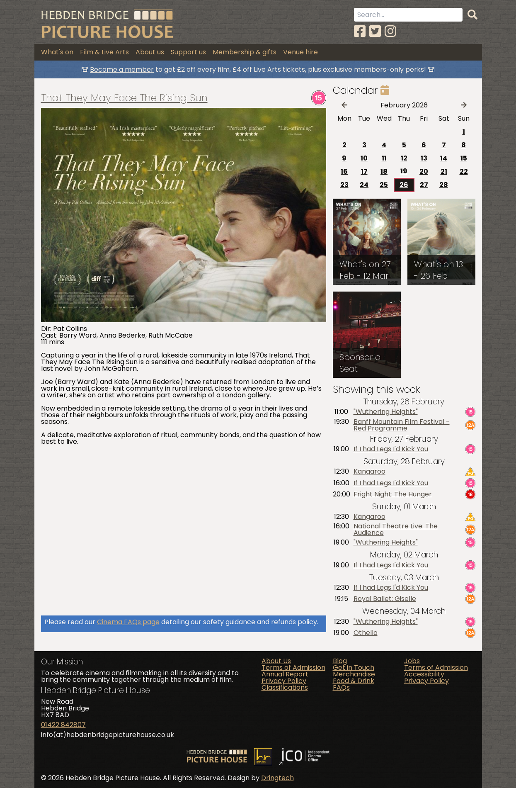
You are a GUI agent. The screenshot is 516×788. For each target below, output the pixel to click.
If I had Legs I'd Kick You (391, 449)
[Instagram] (390, 31)
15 (463, 158)
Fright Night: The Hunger (393, 494)
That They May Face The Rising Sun (124, 98)
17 (364, 171)
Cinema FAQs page (128, 622)
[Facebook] (360, 31)
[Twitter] (375, 31)
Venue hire (300, 52)
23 (344, 185)
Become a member (122, 69)
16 (344, 171)
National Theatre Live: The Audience (396, 529)
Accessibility (424, 674)
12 (404, 158)
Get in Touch (353, 667)
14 (443, 158)
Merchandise (354, 674)
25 (384, 185)
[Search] (472, 15)
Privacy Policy (284, 681)
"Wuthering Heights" (386, 412)
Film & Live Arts (104, 52)
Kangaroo (369, 471)
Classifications (285, 687)
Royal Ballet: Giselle (385, 599)
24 (364, 185)
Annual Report (285, 674)
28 (443, 185)
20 (423, 171)
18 (384, 171)
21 (444, 171)
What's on (57, 52)
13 (424, 158)
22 (464, 171)
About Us (276, 661)
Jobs (412, 661)
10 (364, 158)
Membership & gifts (244, 52)
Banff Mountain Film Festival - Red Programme (402, 425)
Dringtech (277, 778)
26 (404, 185)
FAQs (341, 687)
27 (424, 185)
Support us (188, 52)
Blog (340, 661)
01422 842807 (63, 725)
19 (403, 171)
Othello (366, 633)
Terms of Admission (293, 667)
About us (150, 52)
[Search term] (408, 15)
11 (384, 158)
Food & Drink (353, 681)
